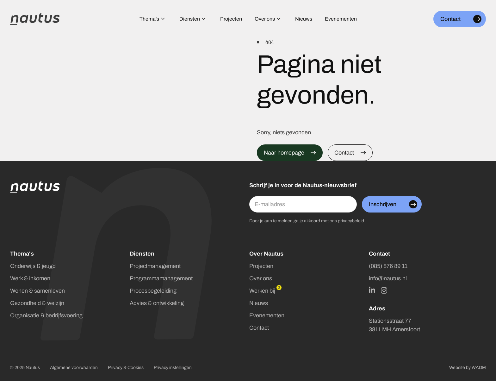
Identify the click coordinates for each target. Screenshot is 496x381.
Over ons (260, 278)
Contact (259, 328)
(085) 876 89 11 (388, 266)
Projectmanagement (155, 266)
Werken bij (262, 291)
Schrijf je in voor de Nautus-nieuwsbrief (302, 185)
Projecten (261, 266)
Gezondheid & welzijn (37, 303)
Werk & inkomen (30, 278)
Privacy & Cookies (126, 367)
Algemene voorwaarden (74, 367)
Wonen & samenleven (37, 291)
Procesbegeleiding (153, 291)
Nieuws (258, 303)
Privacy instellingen (173, 367)
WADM (479, 367)
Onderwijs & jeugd (33, 266)
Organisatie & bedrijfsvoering (46, 315)
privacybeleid (351, 221)
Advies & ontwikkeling (157, 303)
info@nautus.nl (388, 278)
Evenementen (266, 315)
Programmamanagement (161, 278)
